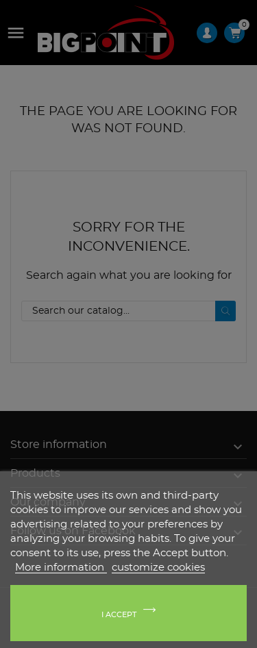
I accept (118, 615)
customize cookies (158, 567)
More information (61, 567)
